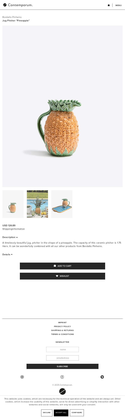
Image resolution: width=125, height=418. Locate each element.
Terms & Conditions (62, 334)
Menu (119, 5)
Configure (77, 413)
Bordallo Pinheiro (12, 17)
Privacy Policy (62, 326)
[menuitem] (35, 5)
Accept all (61, 413)
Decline (47, 413)
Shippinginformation (13, 229)
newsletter (62, 342)
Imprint (62, 322)
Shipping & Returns (62, 330)
